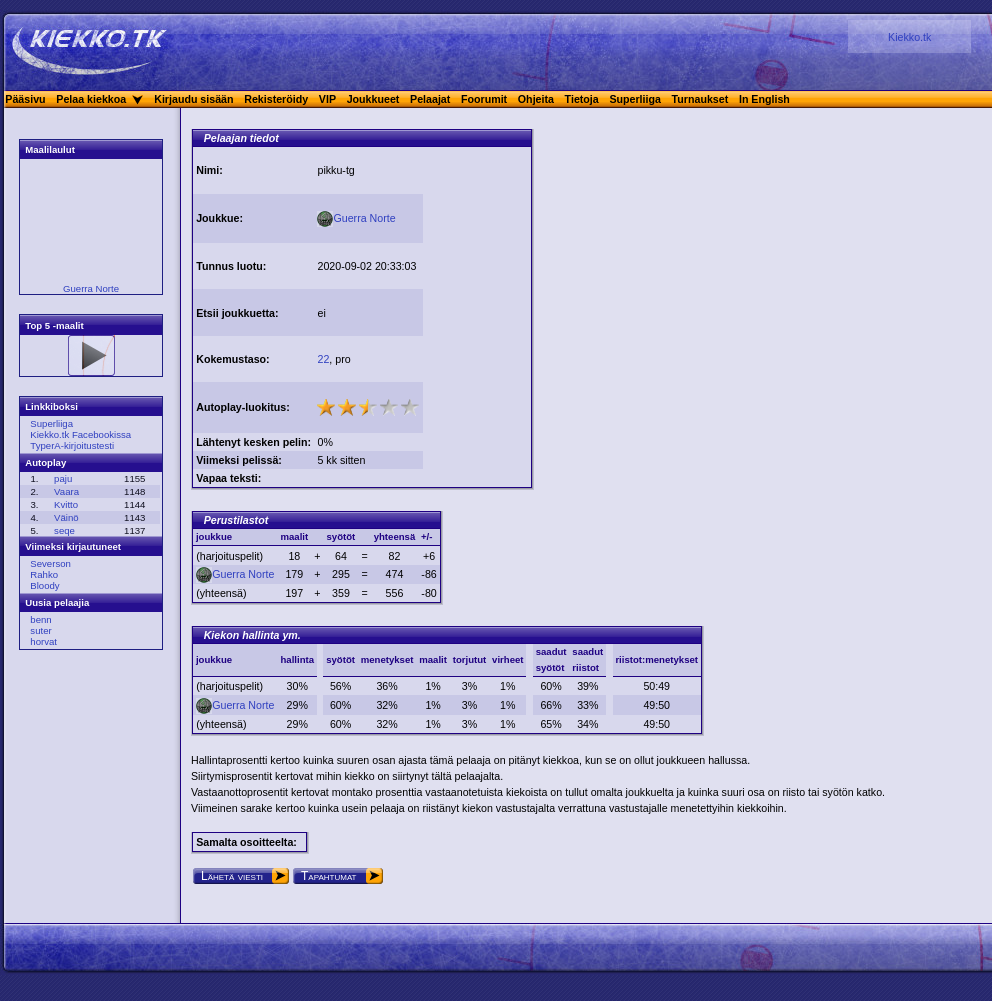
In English (764, 99)
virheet (507, 659)
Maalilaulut (50, 149)
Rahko (44, 574)
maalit (433, 659)
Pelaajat (430, 99)
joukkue (214, 659)
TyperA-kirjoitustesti (72, 445)
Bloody (44, 585)
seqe (64, 530)
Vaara (66, 491)
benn (40, 619)
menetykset (387, 659)
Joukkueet (373, 99)
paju (63, 478)
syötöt (340, 659)
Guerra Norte (91, 288)
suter (40, 630)
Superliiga (635, 99)
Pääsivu (25, 99)
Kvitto (66, 504)
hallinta (297, 659)
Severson (50, 563)
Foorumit (484, 99)
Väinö (66, 517)
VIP (327, 99)
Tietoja (582, 99)
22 (323, 359)
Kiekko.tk (909, 37)
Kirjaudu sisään (193, 99)
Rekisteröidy (276, 99)
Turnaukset (700, 99)
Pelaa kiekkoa (91, 99)
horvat (43, 641)
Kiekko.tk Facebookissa (80, 434)
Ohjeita (536, 99)
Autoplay (45, 462)
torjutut (470, 659)
